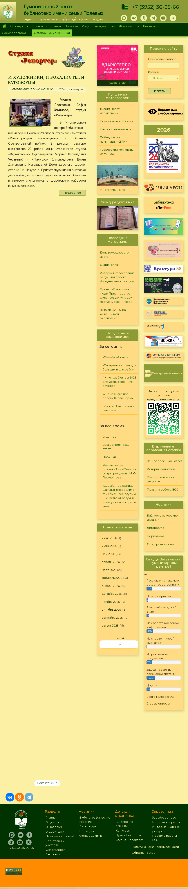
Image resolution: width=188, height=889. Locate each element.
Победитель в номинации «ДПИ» (113, 139)
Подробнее (72, 193)
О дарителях (55, 833)
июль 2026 (109, 538)
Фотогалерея (129, 26)
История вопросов (161, 469)
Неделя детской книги (116, 121)
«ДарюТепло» (117, 82)
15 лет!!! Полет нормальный (110, 111)
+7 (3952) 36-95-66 (155, 7)
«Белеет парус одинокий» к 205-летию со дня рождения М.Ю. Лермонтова (120, 471)
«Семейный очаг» (115, 357)
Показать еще (47, 785)
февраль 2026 (112, 577)
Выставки (150, 26)
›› (120, 644)
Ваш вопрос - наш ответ (116, 447)
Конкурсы (123, 832)
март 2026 (109, 570)
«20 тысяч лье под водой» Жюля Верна (118, 396)
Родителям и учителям (98, 26)
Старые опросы (158, 703)
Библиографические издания (162, 517)
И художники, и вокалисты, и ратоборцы (46, 80)
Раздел (153, 72)
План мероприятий (46, 26)
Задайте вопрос (164, 819)
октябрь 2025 (111, 609)
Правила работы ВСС (162, 489)
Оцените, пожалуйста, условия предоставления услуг (163, 395)
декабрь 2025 (112, 593)
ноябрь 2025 (111, 601)
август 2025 (110, 625)
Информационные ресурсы (160, 479)
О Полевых (54, 829)
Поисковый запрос (162, 59)
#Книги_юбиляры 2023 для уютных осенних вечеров (119, 381)
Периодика (155, 536)
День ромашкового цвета (114, 254)
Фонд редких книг (160, 544)
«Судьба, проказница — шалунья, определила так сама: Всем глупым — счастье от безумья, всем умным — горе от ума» (120, 496)
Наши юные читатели (115, 129)
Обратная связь (143, 854)
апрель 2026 (111, 562)
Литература (155, 528)
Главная (4, 26)
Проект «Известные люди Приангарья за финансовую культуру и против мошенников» (117, 295)
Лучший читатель (128, 837)
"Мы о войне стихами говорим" (118, 408)
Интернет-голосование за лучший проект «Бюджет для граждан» (117, 277)
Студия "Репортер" (129, 842)
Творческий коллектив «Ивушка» (117, 152)
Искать (159, 91)
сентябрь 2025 (112, 617)
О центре (18, 26)
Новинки (71, 26)
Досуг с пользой (15, 33)
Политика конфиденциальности (155, 849)
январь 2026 (111, 586)
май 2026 (108, 554)
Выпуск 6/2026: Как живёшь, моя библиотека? (113, 314)
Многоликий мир (112, 189)
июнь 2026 (109, 546)
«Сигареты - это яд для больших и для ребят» (119, 367)
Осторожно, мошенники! (52, 33)
